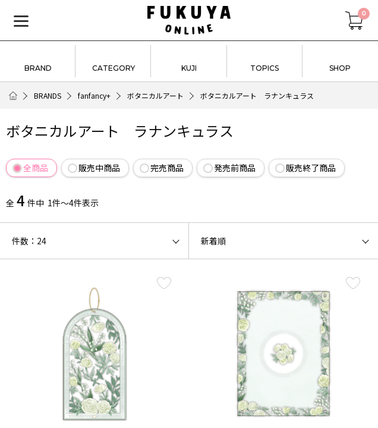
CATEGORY (113, 60)
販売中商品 (99, 168)
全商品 (35, 168)
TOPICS (265, 60)
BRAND (37, 60)
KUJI (188, 60)
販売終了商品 (311, 168)
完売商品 (167, 168)
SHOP (340, 60)
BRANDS (47, 95)
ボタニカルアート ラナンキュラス (257, 95)
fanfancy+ (94, 95)
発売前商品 (235, 168)
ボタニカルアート (155, 95)
